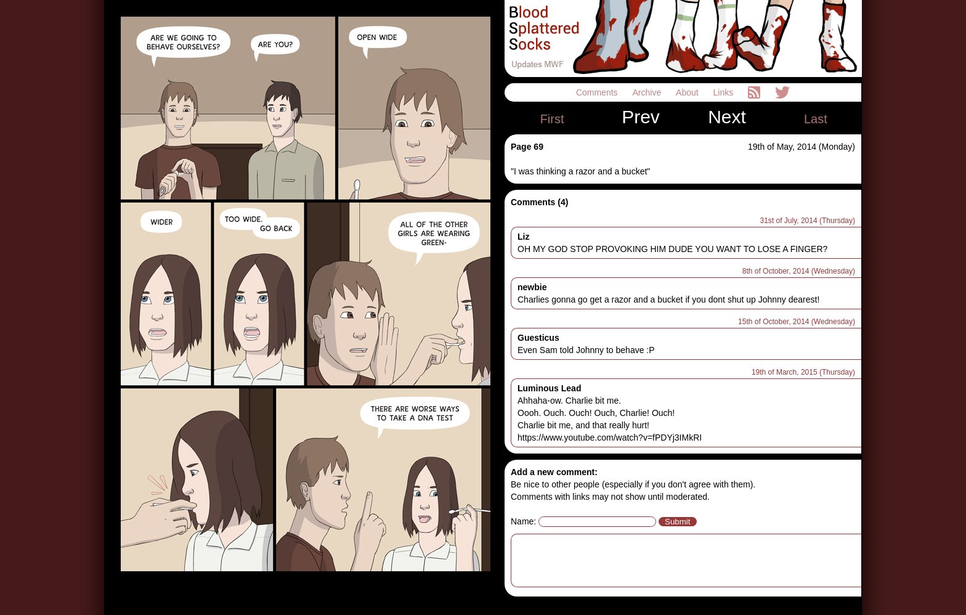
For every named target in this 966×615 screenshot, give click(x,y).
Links (724, 92)
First (552, 119)
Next (727, 117)
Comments (598, 92)
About (688, 92)
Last (815, 119)
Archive (648, 92)
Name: (523, 521)
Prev (641, 117)
